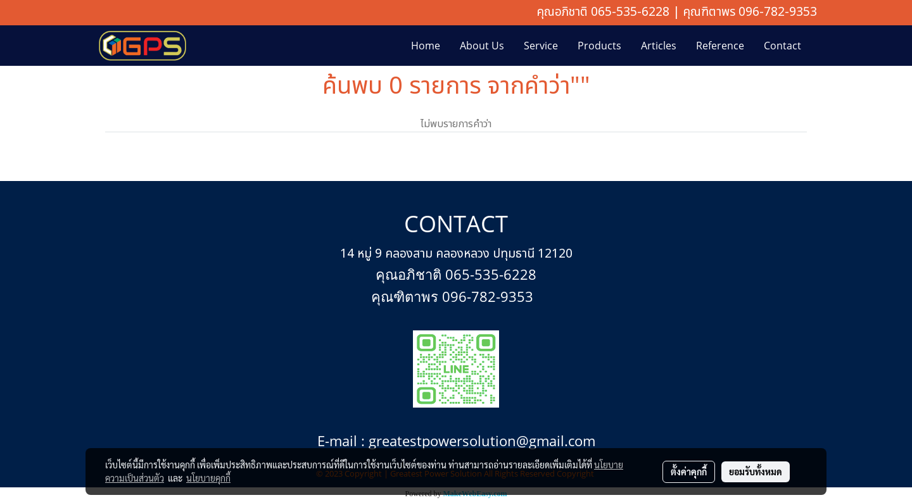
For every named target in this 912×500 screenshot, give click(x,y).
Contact (782, 46)
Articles (658, 46)
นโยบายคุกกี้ (208, 478)
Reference (720, 46)
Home (425, 46)
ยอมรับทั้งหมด (755, 471)
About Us (482, 46)
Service (541, 46)
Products (599, 46)
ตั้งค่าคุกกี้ (689, 471)
